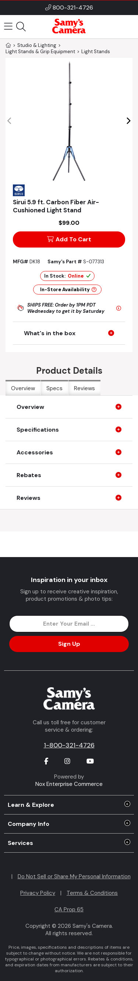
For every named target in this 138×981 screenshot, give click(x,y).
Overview (23, 388)
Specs (54, 388)
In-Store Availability (68, 289)
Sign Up (69, 644)
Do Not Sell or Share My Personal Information (74, 876)
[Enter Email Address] (68, 623)
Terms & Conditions (92, 893)
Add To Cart (69, 239)
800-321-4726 (73, 7)
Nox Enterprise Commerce (69, 784)
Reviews (84, 388)
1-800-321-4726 (69, 745)
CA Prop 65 (69, 909)
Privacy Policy (37, 893)
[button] (128, 121)
